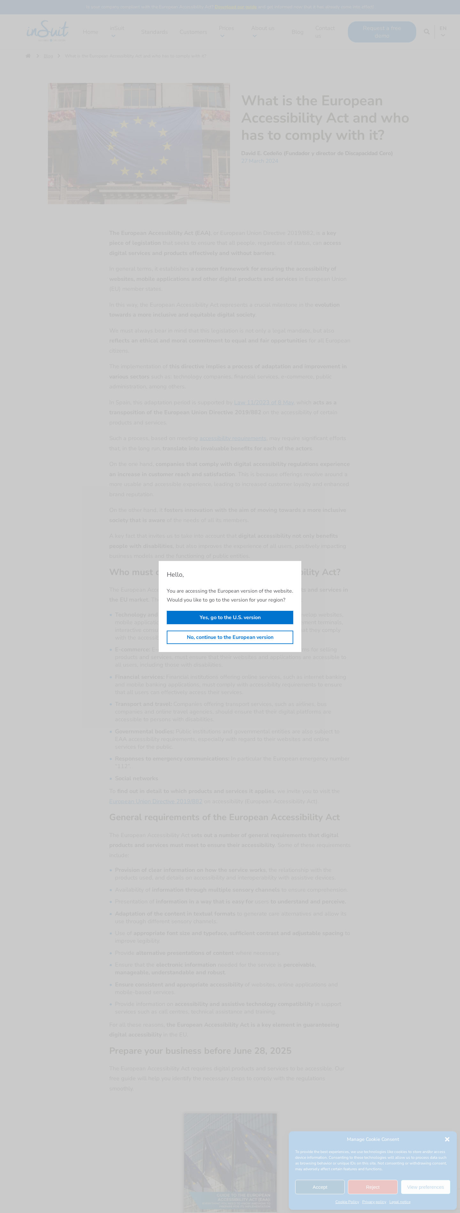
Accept (320, 1187)
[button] (447, 1139)
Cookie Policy (347, 1201)
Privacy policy (374, 1201)
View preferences (425, 1187)
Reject (373, 1187)
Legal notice (399, 1201)
